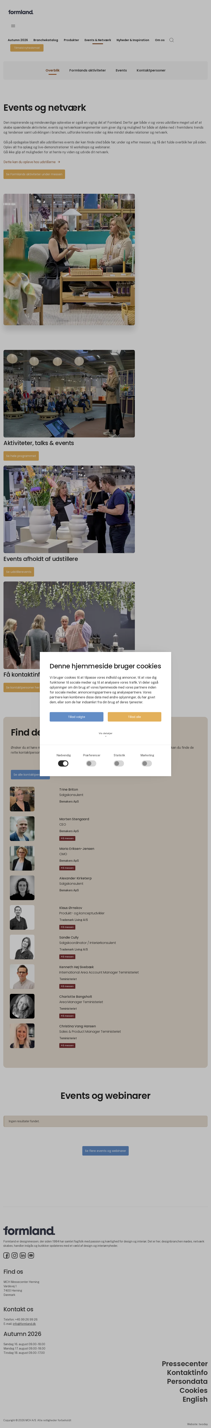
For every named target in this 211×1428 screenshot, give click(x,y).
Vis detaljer (105, 734)
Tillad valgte (76, 717)
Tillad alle (134, 717)
